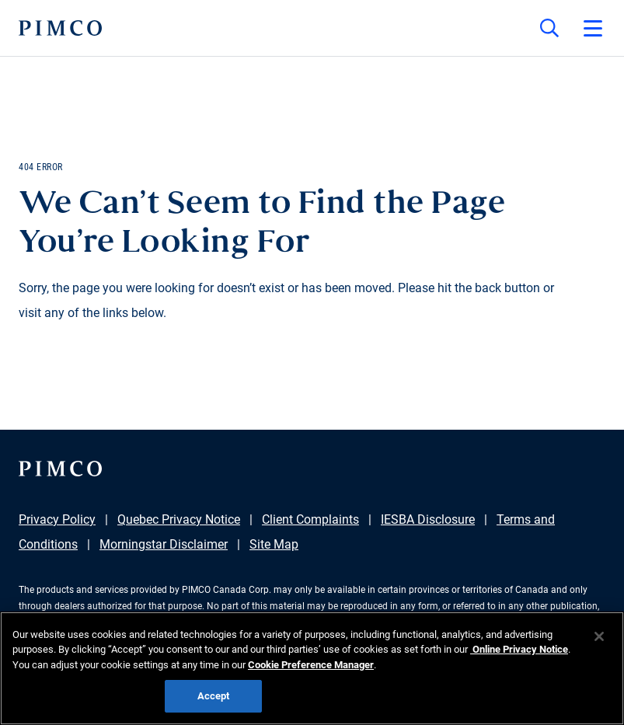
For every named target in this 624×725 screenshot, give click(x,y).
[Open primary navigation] (592, 28)
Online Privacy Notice (519, 649)
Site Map (273, 544)
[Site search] (549, 28)
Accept (213, 696)
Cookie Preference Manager (311, 665)
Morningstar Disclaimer (163, 544)
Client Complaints (310, 519)
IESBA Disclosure (428, 519)
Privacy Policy (57, 519)
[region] (312, 668)
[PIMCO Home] (60, 28)
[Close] (599, 636)
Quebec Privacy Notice (178, 519)
